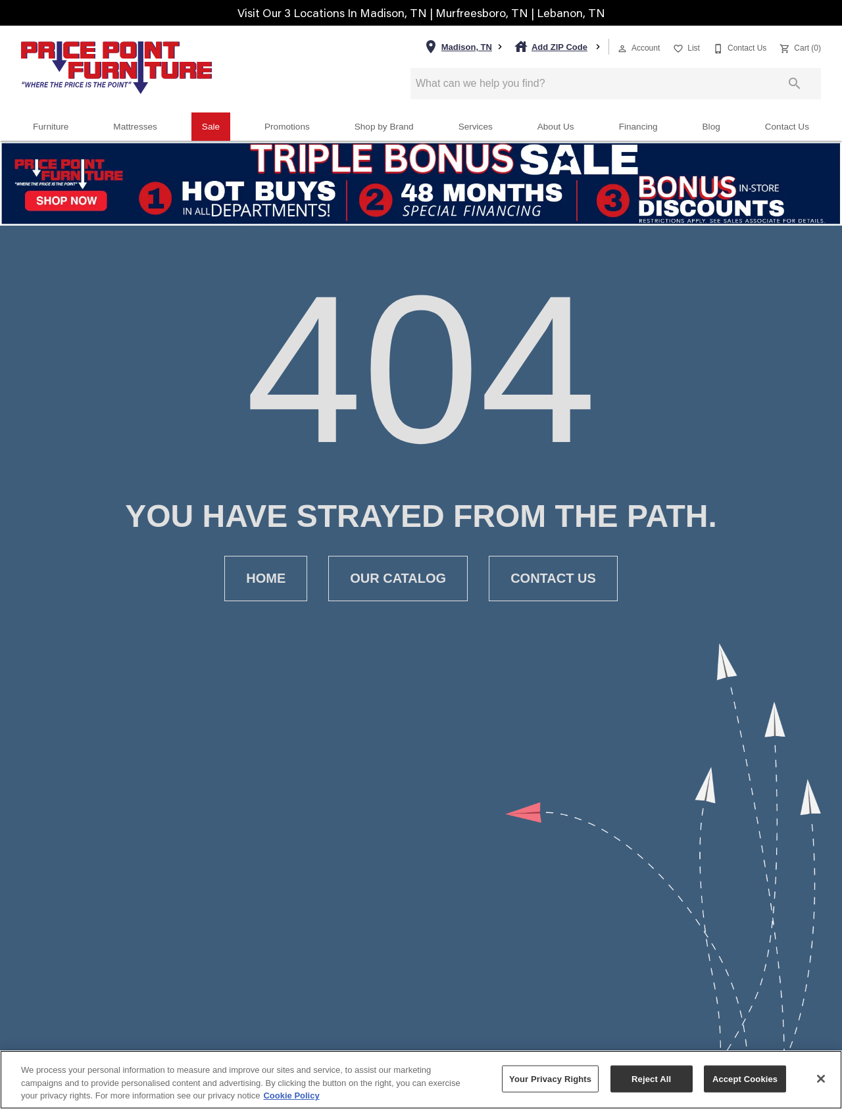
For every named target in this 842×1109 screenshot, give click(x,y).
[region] (421, 1079)
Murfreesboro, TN (483, 12)
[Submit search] (795, 83)
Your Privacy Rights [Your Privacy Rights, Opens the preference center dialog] (550, 1078)
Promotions (287, 127)
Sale (211, 127)
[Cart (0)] (799, 47)
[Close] (820, 1078)
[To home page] (116, 67)
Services (475, 127)
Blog (711, 127)
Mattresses (135, 127)
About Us (555, 127)
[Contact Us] (738, 47)
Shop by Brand (384, 127)
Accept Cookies (745, 1078)
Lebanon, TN (571, 12)
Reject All (651, 1078)
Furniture (50, 127)
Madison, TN (395, 12)
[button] (622, 49)
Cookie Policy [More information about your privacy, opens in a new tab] (291, 1095)
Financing (638, 127)
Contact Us (787, 127)
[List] (685, 47)
